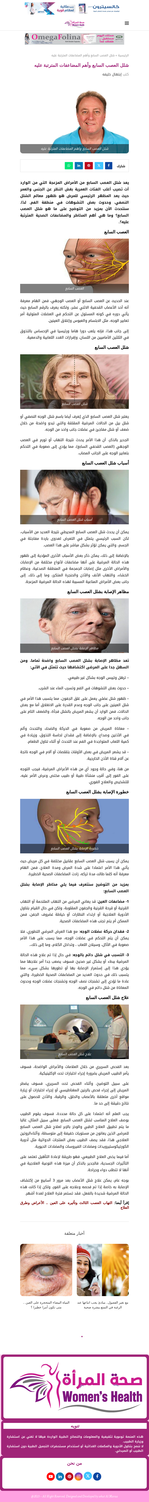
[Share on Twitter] (99, 165)
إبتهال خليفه (112, 74)
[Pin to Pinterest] (89, 165)
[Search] (22, 24)
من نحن (74, 1463)
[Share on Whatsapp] (69, 165)
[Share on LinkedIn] (79, 165)
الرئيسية (123, 55)
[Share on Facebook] (108, 165)
